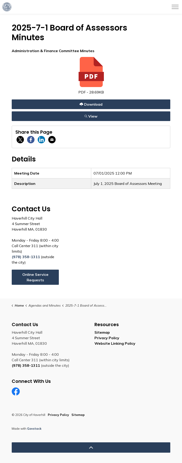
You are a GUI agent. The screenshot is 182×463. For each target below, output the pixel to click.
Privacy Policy (106, 338)
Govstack (34, 428)
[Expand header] (175, 7)
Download (91, 104)
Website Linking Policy (114, 343)
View (91, 116)
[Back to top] (91, 447)
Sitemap (102, 332)
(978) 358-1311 (26, 256)
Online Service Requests (35, 277)
